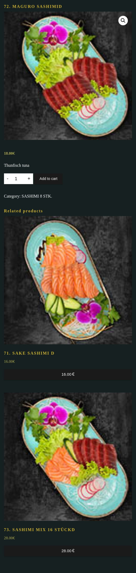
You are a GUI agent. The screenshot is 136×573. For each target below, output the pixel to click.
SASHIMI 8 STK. (37, 196)
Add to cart (48, 179)
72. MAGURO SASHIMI (33, 6)
